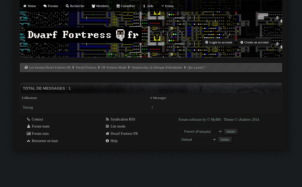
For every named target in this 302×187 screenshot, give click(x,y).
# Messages (158, 98)
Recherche (75, 6)
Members (100, 6)
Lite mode (115, 126)
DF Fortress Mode (114, 67)
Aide (147, 6)
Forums (50, 6)
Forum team (38, 126)
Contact (34, 119)
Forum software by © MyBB (200, 120)
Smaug (28, 107)
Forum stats (37, 134)
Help (111, 141)
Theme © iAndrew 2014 (241, 120)
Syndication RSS (120, 119)
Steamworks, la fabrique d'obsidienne (157, 67)
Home (29, 6)
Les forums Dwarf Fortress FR (50, 67)
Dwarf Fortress (86, 67)
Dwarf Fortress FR (121, 134)
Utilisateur (29, 98)
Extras (167, 6)
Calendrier (125, 6)
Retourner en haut (42, 141)
